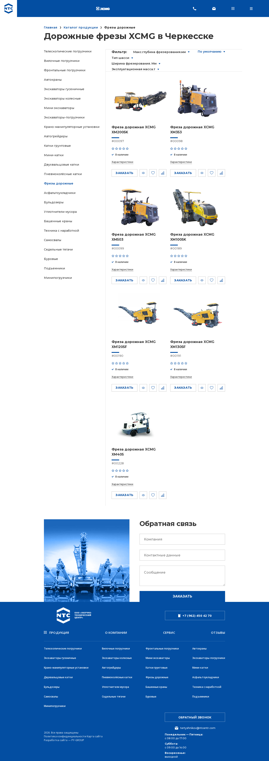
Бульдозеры (53, 202)
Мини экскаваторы (59, 108)
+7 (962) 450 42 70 (195, 616)
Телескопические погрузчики (67, 51)
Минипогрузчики (58, 278)
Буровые (51, 259)
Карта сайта (95, 733)
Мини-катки (53, 155)
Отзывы (218, 632)
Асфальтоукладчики (59, 193)
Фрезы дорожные (58, 183)
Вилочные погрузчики (61, 61)
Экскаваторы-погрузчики (64, 117)
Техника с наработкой (61, 230)
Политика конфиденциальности (65, 733)
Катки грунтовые (57, 146)
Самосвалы (52, 240)
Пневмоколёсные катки (63, 174)
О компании (116, 632)
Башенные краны (58, 221)
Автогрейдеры (55, 136)
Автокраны (53, 80)
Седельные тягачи (58, 249)
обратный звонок (194, 714)
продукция (56, 632)
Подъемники (54, 268)
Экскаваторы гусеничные (64, 89)
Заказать (182, 596)
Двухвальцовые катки (61, 164)
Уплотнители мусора (60, 212)
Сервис (169, 632)
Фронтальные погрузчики (64, 70)
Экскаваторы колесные (62, 98)
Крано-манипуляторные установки (71, 127)
